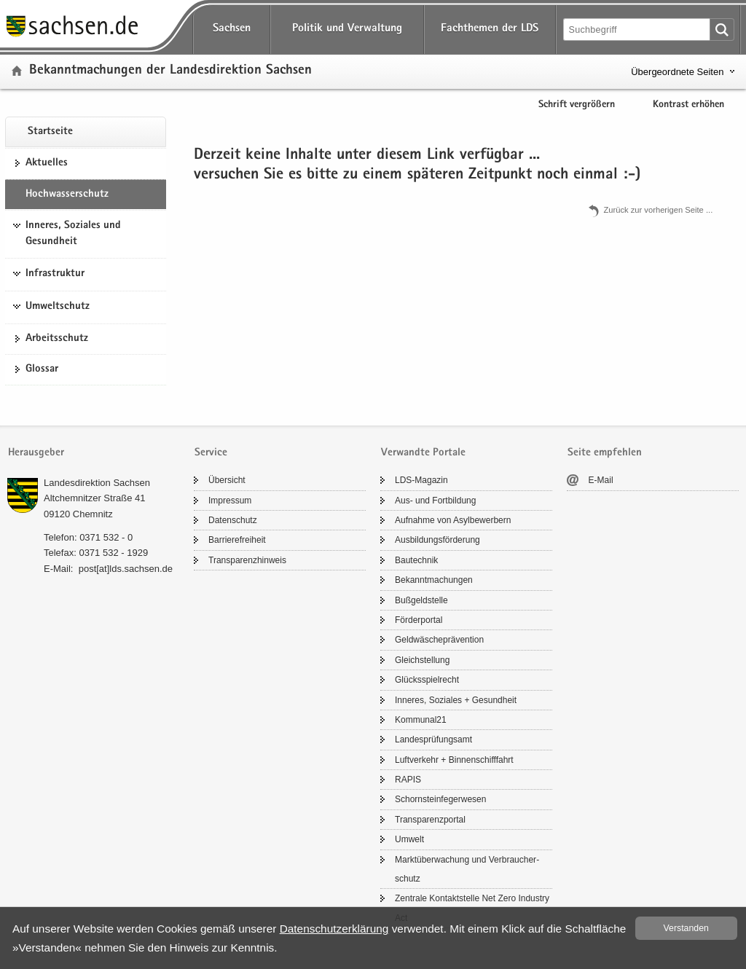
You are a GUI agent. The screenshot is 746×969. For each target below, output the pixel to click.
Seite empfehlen (605, 452)
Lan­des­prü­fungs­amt (433, 739)
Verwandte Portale (423, 452)
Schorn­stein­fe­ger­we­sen (440, 799)
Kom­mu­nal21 (421, 720)
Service (211, 452)
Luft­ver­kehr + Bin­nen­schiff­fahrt (454, 760)
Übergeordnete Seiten (677, 71)
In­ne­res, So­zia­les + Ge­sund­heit (456, 700)
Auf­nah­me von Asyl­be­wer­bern (453, 520)
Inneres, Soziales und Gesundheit (73, 234)
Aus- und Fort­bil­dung (435, 500)
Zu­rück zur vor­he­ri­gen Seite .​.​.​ (657, 209)
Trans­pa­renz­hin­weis (247, 560)
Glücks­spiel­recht (427, 680)
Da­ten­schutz (232, 520)
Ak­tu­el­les (46, 163)
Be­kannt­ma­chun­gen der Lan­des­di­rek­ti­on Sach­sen (170, 71)
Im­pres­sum (229, 500)
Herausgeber (36, 452)
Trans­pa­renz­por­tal (430, 820)
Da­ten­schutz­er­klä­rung (334, 928)
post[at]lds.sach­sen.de (126, 568)
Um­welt (409, 839)
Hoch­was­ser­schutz (67, 194)
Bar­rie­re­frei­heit (237, 540)
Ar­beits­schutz (56, 339)
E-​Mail (601, 480)
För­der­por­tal (418, 620)
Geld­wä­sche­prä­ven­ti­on (439, 640)
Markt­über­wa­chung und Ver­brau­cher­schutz (467, 869)
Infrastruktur (55, 274)
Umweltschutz (57, 307)
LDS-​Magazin (421, 480)
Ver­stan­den (686, 928)
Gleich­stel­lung (422, 660)
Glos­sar (41, 369)
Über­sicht (227, 480)
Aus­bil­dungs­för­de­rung (437, 540)
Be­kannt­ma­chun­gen (434, 580)
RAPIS (408, 779)
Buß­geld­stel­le (421, 600)
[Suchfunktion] (637, 29)
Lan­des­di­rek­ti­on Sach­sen (97, 482)
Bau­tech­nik (416, 560)
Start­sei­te (50, 132)
